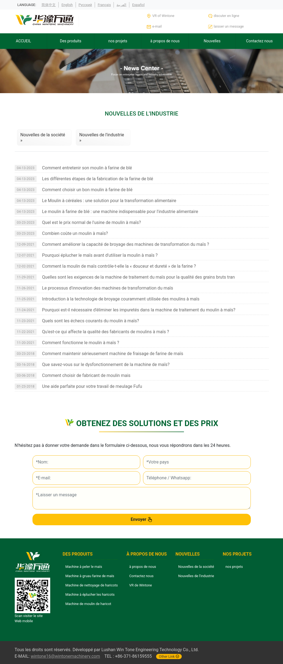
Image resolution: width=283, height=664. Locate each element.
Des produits (70, 41)
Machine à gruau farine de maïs (89, 576)
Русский (85, 5)
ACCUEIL (23, 41)
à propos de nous (165, 41)
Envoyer (141, 519)
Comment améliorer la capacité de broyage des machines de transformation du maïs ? (125, 244)
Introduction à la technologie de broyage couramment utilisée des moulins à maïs (120, 299)
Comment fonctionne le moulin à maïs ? (80, 342)
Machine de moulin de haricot (88, 604)
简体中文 (48, 5)
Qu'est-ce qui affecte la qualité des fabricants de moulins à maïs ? (105, 331)
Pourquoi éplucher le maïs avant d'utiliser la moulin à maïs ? (100, 255)
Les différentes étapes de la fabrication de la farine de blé (97, 178)
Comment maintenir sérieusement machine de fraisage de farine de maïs (112, 353)
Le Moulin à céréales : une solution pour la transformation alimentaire (109, 200)
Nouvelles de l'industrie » (101, 137)
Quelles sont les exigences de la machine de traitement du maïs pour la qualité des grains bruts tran (138, 277)
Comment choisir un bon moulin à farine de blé (87, 189)
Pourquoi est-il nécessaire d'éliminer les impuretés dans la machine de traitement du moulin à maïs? (138, 309)
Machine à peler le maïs (83, 567)
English (67, 5)
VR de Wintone (140, 585)
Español (138, 5)
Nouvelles (212, 41)
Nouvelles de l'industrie (196, 576)
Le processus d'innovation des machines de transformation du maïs (107, 288)
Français (104, 5)
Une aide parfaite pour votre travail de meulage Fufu (92, 386)
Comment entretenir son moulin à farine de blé (87, 167)
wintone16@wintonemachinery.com (65, 656)
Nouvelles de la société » (42, 137)
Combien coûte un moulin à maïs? (75, 233)
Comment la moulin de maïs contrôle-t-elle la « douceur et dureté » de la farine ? (119, 266)
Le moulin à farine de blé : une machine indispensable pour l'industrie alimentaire (120, 211)
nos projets (117, 41)
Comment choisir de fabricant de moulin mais (86, 375)
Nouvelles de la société (196, 567)
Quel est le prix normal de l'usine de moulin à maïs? (91, 222)
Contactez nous (259, 41)
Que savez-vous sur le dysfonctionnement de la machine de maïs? (105, 364)
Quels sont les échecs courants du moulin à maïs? (90, 320)
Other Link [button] (169, 656)
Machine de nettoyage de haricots (91, 585)
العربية (121, 5)
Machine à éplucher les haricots (90, 594)
